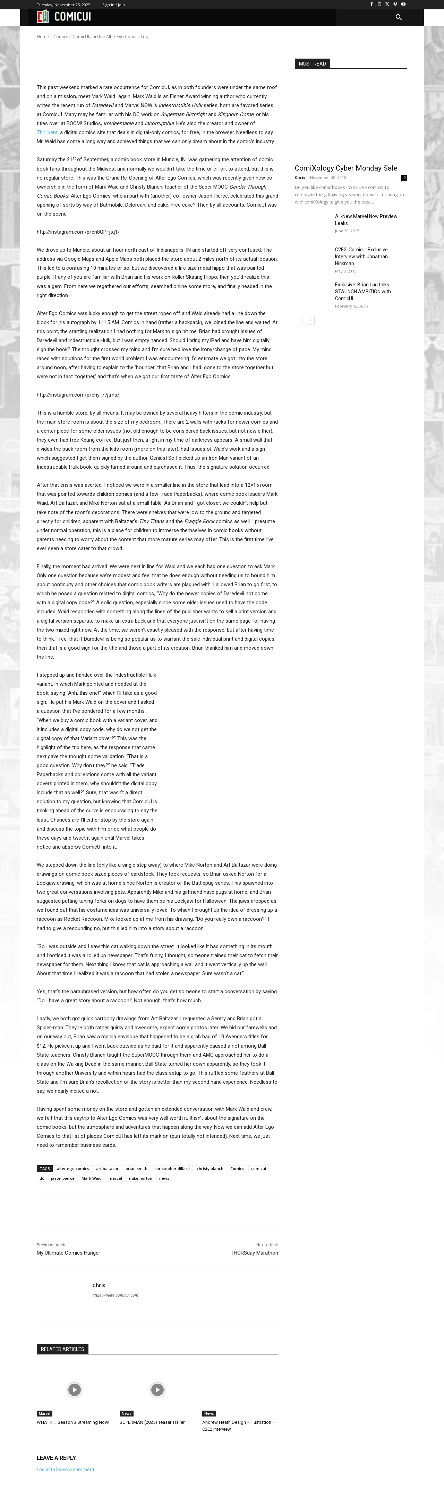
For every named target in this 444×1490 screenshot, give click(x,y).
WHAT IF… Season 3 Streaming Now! (73, 1422)
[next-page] (310, 320)
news (164, 1178)
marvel (115, 1178)
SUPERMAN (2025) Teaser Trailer (152, 1422)
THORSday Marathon (254, 1253)
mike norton (140, 1178)
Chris (58, 31)
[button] (399, 17)
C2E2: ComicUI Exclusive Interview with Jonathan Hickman (361, 256)
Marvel (44, 1413)
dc (42, 1178)
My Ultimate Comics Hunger (68, 1253)
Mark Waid (92, 1178)
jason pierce (63, 1178)
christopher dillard (172, 1168)
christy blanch (210, 1168)
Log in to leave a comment (65, 1469)
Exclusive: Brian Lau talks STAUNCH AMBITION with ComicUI (363, 291)
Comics (237, 1168)
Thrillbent (47, 132)
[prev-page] (299, 320)
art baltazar (107, 1168)
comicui (258, 1168)
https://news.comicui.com (115, 1295)
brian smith (136, 1168)
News (126, 1413)
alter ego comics (73, 1168)
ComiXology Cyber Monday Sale (346, 168)
